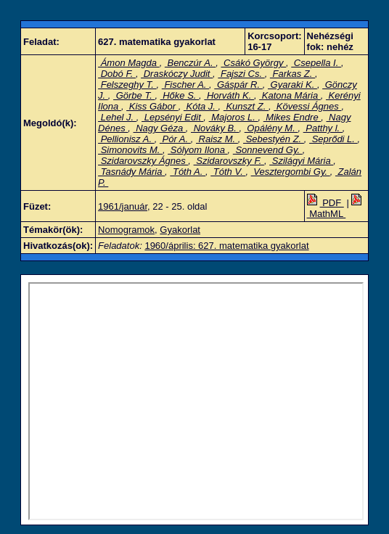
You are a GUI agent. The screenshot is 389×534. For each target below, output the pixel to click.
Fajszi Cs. (241, 73)
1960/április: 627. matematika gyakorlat (226, 245)
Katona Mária (290, 95)
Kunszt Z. (246, 106)
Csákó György (253, 62)
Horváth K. (229, 95)
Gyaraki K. (292, 84)
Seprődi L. (333, 139)
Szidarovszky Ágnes (143, 160)
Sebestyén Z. (273, 139)
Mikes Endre (292, 117)
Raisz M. (217, 139)
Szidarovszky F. (229, 160)
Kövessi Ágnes (307, 106)
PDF (325, 202)
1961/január (122, 206)
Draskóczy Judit (177, 73)
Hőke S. (179, 95)
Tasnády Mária (131, 171)
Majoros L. (233, 117)
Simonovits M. (130, 149)
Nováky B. (215, 128)
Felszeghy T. (127, 84)
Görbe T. (134, 95)
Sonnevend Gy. (268, 149)
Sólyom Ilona (197, 149)
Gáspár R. (238, 84)
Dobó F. (117, 73)
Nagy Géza (160, 128)
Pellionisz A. (126, 139)
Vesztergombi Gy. (290, 171)
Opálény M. (271, 128)
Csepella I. (316, 62)
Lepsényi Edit (172, 117)
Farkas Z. (292, 73)
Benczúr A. (190, 62)
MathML (336, 208)
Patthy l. (323, 128)
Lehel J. (117, 117)
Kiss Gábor (152, 106)
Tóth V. (227, 171)
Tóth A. (187, 171)
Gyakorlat (180, 229)
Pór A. (175, 139)
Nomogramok (126, 229)
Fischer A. (185, 84)
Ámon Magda (129, 62)
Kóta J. (201, 106)
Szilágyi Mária (301, 160)
